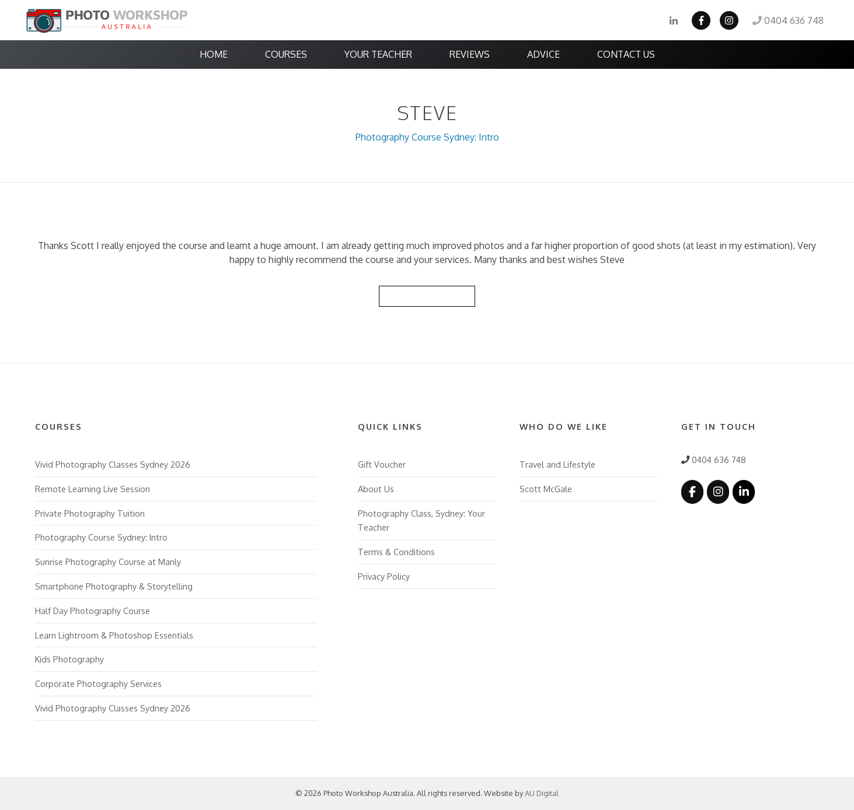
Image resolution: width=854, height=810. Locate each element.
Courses (286, 54)
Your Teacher (378, 54)
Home (214, 54)
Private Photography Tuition (90, 513)
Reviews (469, 54)
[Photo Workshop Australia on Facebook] (692, 492)
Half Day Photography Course (92, 610)
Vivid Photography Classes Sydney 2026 (112, 464)
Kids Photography (69, 659)
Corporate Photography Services (98, 683)
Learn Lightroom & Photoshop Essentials (114, 635)
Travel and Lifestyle (557, 464)
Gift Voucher (382, 464)
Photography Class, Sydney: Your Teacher (421, 520)
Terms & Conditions (396, 551)
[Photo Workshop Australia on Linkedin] (744, 492)
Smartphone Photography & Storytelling (114, 586)
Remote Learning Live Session (92, 488)
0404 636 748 (788, 20)
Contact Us (626, 54)
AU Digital (542, 793)
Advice (543, 54)
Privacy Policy (384, 576)
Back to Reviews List (427, 295)
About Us (376, 488)
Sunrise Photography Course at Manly (108, 561)
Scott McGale (546, 488)
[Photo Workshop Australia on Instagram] (718, 492)
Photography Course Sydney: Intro (427, 137)
